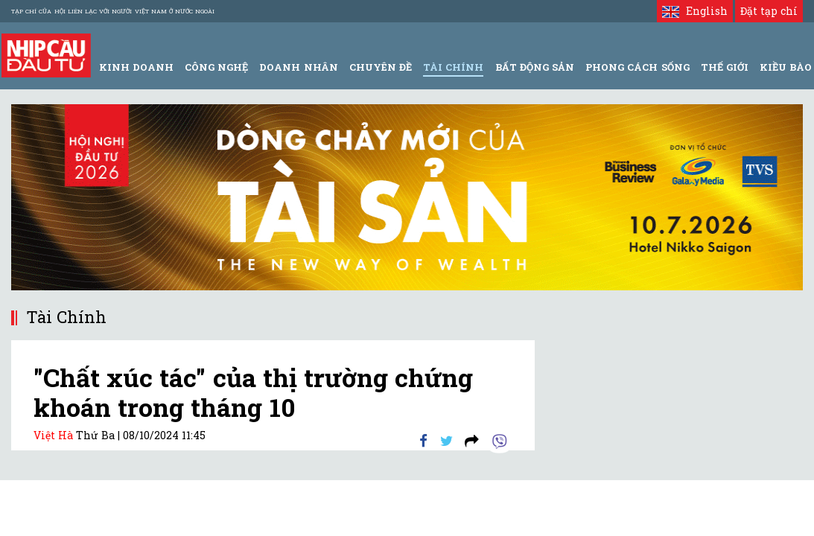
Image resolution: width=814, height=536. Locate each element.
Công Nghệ (216, 67)
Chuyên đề (380, 67)
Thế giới (724, 67)
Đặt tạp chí (769, 11)
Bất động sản (534, 67)
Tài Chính (453, 67)
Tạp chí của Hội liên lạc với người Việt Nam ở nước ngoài (112, 11)
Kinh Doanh (136, 67)
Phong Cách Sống (637, 67)
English (694, 11)
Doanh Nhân (298, 67)
